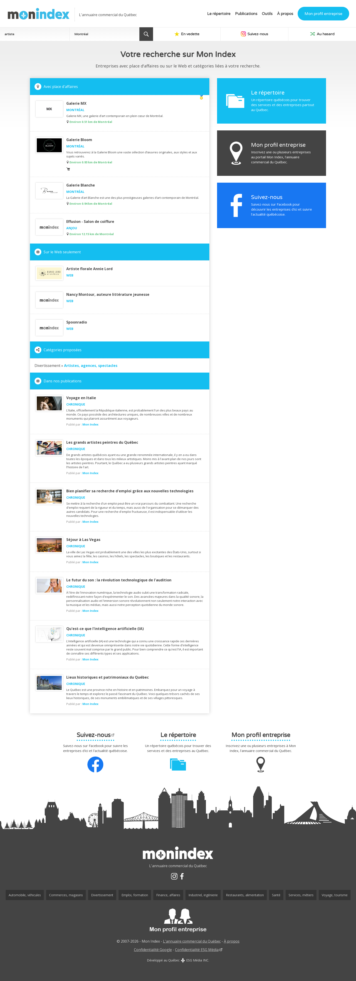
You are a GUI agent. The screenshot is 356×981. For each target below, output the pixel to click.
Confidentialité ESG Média (197, 949)
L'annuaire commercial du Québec (192, 941)
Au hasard (322, 33)
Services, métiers (301, 895)
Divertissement (102, 895)
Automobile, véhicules (25, 895)
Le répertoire (218, 13)
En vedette (186, 33)
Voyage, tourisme (335, 895)
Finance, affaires (168, 895)
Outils (267, 13)
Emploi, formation (134, 895)
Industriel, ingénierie (203, 895)
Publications (246, 13)
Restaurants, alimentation (245, 895)
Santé (276, 895)
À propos (285, 13)
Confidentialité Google (153, 949)
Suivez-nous (254, 33)
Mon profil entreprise (323, 13)
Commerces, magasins (66, 895)
